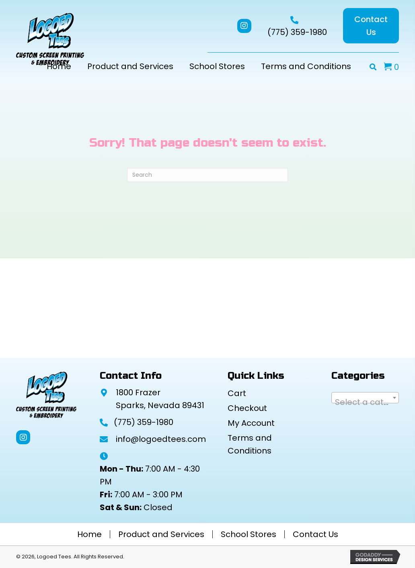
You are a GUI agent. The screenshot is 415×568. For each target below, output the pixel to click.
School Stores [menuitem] (248, 534)
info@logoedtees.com (161, 439)
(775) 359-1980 (297, 32)
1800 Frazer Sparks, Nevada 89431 (160, 399)
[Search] (207, 175)
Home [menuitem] (89, 534)
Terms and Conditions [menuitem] (250, 444)
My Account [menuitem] (251, 423)
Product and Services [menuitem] (161, 534)
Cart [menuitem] (237, 393)
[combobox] (365, 397)
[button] (244, 26)
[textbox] (365, 402)
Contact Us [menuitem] (315, 534)
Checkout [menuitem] (247, 408)
